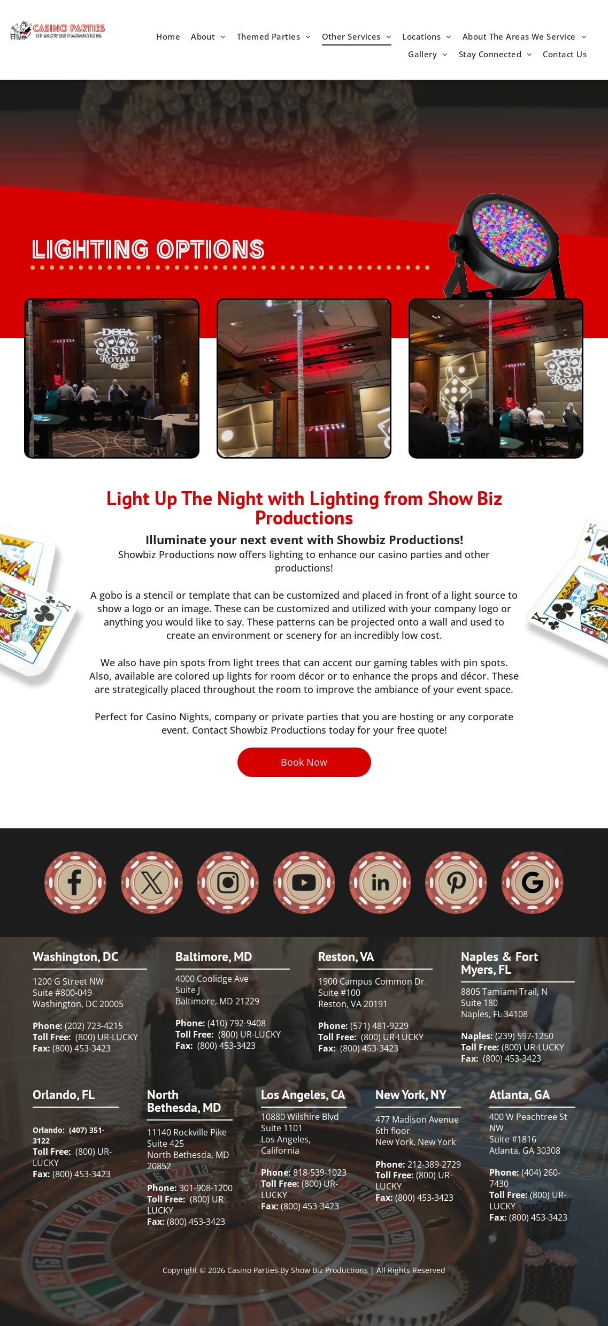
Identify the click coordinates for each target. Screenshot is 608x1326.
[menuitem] (168, 36)
